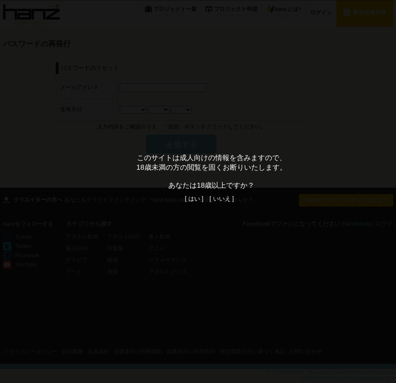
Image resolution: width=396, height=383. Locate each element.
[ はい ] (194, 198)
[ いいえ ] (222, 198)
